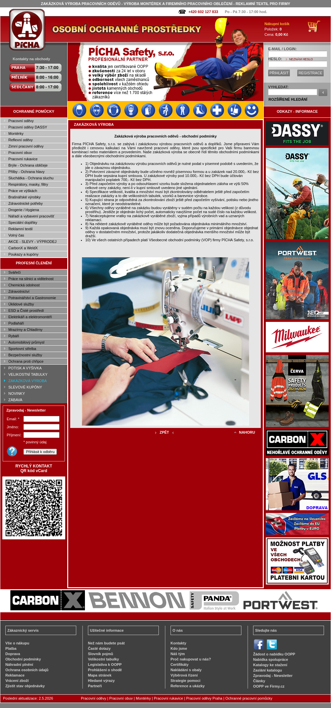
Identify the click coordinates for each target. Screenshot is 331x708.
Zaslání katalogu (267, 670)
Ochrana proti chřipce (25, 361)
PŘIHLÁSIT (279, 73)
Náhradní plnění (19, 664)
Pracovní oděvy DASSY (27, 127)
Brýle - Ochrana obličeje (27, 165)
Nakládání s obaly (186, 670)
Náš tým (178, 654)
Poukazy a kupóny (23, 254)
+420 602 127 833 (203, 12)
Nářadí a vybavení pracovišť (31, 216)
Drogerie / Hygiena (23, 210)
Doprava (12, 654)
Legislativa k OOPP (105, 664)
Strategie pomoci (185, 681)
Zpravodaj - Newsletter (273, 676)
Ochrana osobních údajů (26, 670)
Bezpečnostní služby (25, 355)
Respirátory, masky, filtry (28, 184)
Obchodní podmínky (23, 659)
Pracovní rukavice (22, 159)
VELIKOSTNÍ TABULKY (27, 374)
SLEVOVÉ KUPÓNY (25, 387)
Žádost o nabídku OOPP (274, 654)
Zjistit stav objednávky (25, 686)
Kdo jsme (179, 648)
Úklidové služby (21, 304)
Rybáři (13, 336)
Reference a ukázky (188, 686)
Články (259, 681)
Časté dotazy (99, 648)
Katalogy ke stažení (270, 665)
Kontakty (178, 643)
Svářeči (14, 272)
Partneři (95, 686)
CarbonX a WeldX (23, 248)
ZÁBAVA (15, 400)
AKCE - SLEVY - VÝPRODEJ (32, 242)
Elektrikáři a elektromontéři (30, 317)
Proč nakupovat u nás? (191, 659)
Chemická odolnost (24, 285)
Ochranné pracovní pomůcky (248, 698)
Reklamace (15, 675)
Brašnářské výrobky (24, 197)
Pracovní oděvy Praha (204, 698)
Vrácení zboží (17, 681)
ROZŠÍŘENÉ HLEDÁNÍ (287, 99)
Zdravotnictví (18, 291)
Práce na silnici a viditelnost (30, 279)
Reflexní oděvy (20, 140)
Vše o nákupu (17, 643)
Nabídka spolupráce (270, 659)
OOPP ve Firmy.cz (269, 686)
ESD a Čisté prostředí (26, 310)
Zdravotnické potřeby (25, 203)
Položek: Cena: (277, 29)
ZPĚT (164, 432)
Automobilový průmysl (26, 342)
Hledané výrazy (101, 681)
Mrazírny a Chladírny (25, 330)
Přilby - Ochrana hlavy (26, 172)
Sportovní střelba (22, 349)
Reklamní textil (20, 229)
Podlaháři (16, 323)
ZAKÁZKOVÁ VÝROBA (27, 381)
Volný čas (16, 235)
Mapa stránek (99, 675)
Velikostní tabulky (103, 659)
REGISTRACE (311, 73)
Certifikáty (180, 664)
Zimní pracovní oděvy (25, 146)
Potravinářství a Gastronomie (32, 298)
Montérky (15, 133)
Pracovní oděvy (21, 121)
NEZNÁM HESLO (301, 59)
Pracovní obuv (20, 153)
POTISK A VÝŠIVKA (25, 368)
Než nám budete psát (106, 643)
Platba (10, 648)
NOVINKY (16, 393)
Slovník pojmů (100, 654)
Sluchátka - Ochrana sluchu (30, 178)
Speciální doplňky (22, 222)
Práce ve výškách (22, 191)
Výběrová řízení (184, 675)
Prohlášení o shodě (105, 670)
